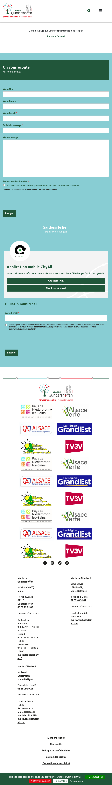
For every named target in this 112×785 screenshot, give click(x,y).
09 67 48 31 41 (78, 600)
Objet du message (13, 125)
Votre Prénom (11, 101)
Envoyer (9, 213)
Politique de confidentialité (37, 327)
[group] (36, 411)
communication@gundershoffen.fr (22, 329)
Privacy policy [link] (76, 781)
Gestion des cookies (56, 757)
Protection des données (16, 181)
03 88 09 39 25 (25, 688)
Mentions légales (56, 737)
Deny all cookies (40, 781)
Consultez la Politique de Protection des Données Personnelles (30, 190)
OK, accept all (94, 777)
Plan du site (56, 744)
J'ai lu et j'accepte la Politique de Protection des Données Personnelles (43, 185)
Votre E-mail (10, 113)
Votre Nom (9, 89)
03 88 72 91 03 (25, 607)
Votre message (10, 137)
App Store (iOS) (56, 280)
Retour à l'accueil (56, 36)
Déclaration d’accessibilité (56, 763)
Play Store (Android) (56, 288)
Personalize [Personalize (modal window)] (61, 781)
